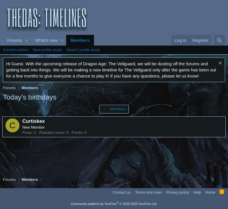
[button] (27, 40)
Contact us (122, 192)
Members (80, 40)
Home (210, 192)
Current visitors (15, 50)
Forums (14, 40)
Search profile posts (83, 50)
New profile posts (47, 50)
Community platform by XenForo (114, 204)
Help (197, 192)
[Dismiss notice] (219, 64)
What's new (46, 40)
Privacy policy (177, 192)
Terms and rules (148, 192)
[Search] (219, 40)
